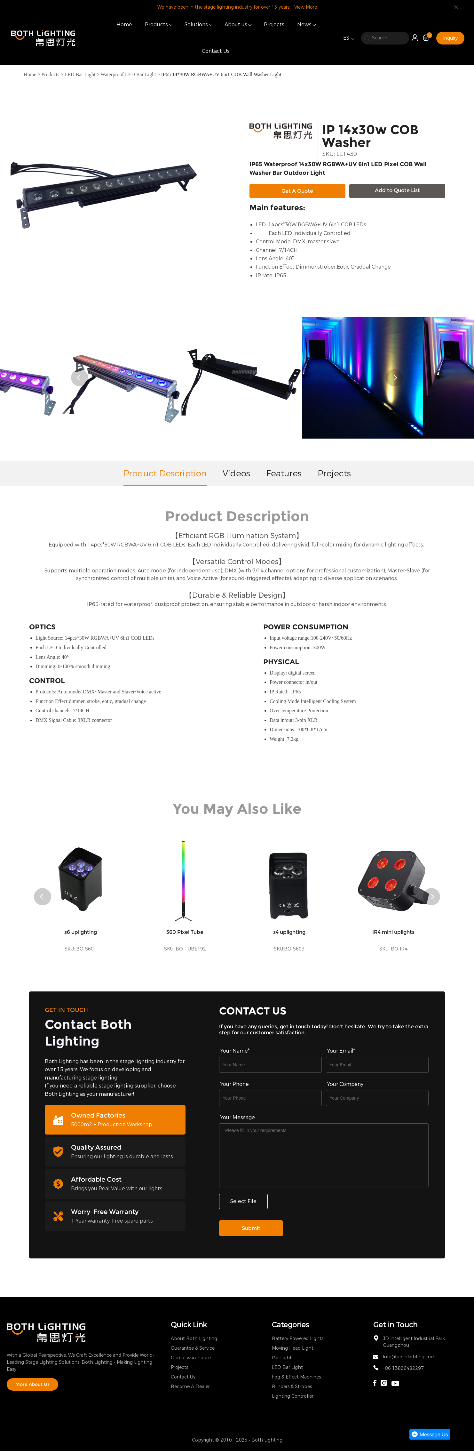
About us (236, 24)
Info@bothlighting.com (409, 1361)
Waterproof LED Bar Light (128, 74)
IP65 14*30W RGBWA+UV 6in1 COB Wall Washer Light (221, 74)
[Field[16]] (270, 1102)
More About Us (32, 1388)
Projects (274, 24)
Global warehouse (191, 1362)
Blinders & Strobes (292, 1390)
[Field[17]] (377, 1102)
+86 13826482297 (403, 1372)
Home (124, 24)
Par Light (282, 1362)
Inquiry (450, 38)
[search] (385, 38)
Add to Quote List (397, 190)
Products (156, 24)
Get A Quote (297, 191)
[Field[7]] (270, 1069)
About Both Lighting (194, 1342)
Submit (251, 1232)
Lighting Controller (292, 1400)
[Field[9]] (377, 1069)
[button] (79, 381)
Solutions (196, 24)
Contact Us (216, 51)
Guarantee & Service (193, 1352)
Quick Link (189, 1328)
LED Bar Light (79, 74)
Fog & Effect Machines (296, 1381)
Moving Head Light (292, 1352)
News (304, 24)
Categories (290, 1328)
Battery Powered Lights (297, 1342)
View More (305, 7)
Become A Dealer (190, 1390)
